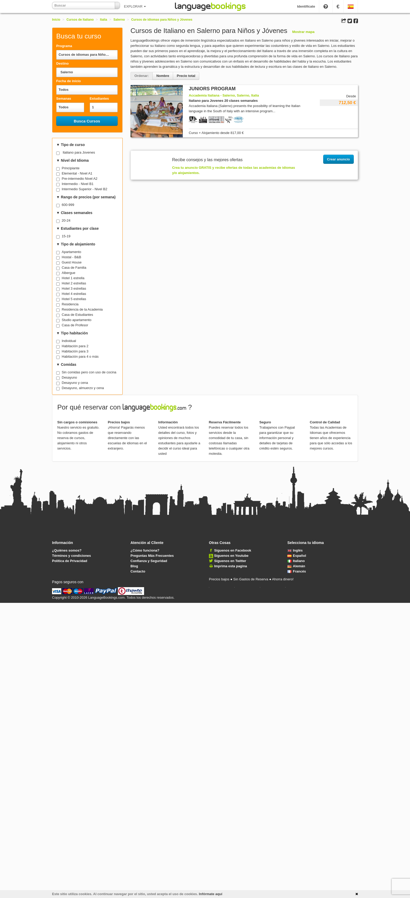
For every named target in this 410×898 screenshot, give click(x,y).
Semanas (63, 98)
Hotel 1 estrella (73, 278)
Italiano (296, 561)
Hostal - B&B (71, 257)
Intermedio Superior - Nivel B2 (84, 189)
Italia (103, 19)
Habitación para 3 (75, 351)
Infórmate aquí (211, 894)
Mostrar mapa (303, 32)
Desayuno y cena (75, 383)
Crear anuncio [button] (338, 159)
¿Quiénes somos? (67, 550)
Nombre (162, 76)
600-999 (68, 205)
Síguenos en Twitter (230, 561)
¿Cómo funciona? (145, 550)
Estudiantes (99, 98)
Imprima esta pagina (230, 566)
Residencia (70, 304)
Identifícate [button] (306, 6)
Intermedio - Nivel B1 (77, 184)
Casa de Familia (74, 268)
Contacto (137, 571)
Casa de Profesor (75, 325)
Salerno (119, 19)
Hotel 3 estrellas (74, 288)
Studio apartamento (76, 320)
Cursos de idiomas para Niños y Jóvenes (161, 19)
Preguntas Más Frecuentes (152, 556)
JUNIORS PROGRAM (212, 88)
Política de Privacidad (69, 561)
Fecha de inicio (68, 81)
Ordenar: (141, 76)
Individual (69, 341)
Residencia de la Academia (82, 309)
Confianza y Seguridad (148, 561)
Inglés (295, 550)
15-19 (66, 236)
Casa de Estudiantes (77, 315)
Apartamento (71, 252)
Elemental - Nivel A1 (77, 173)
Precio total (186, 76)
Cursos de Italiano (80, 19)
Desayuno (69, 377)
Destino (62, 63)
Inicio (56, 19)
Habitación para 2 (75, 346)
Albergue (68, 273)
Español (296, 556)
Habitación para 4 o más (80, 356)
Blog (134, 566)
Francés (296, 571)
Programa (64, 46)
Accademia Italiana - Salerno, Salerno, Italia (224, 95)
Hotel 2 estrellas (74, 283)
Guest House (72, 262)
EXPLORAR (135, 6)
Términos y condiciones (71, 556)
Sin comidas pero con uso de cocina (89, 372)
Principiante (70, 168)
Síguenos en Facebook (232, 550)
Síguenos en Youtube (231, 556)
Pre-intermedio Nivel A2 (80, 179)
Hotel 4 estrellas (74, 294)
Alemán (296, 566)
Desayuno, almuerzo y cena (83, 388)
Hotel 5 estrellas (74, 299)
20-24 (66, 220)
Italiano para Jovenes (79, 152)
